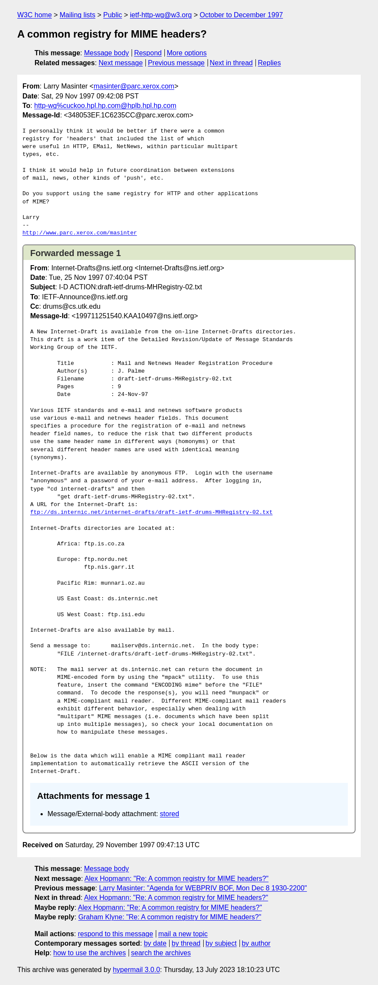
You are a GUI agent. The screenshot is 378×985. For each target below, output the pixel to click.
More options (187, 53)
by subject (220, 943)
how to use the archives (90, 952)
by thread (186, 943)
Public (112, 15)
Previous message (176, 63)
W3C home (34, 15)
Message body (106, 53)
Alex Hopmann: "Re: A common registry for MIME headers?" (177, 878)
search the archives (161, 952)
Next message (121, 63)
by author (256, 943)
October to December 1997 (241, 15)
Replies (269, 63)
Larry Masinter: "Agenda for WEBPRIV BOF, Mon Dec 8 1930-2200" (203, 888)
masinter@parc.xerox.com (134, 86)
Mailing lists (77, 15)
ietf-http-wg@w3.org (161, 15)
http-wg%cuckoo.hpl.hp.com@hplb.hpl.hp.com (105, 105)
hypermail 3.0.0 (136, 969)
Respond (148, 53)
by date (155, 943)
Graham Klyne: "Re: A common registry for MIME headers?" (169, 917)
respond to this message (115, 933)
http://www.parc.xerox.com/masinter (79, 233)
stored (169, 813)
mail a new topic (183, 933)
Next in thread (231, 63)
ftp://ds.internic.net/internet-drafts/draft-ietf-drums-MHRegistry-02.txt (151, 512)
